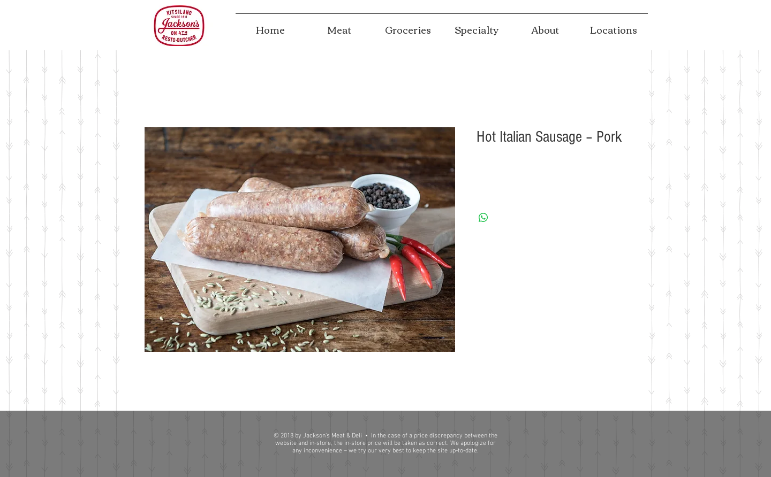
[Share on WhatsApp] (483, 217)
